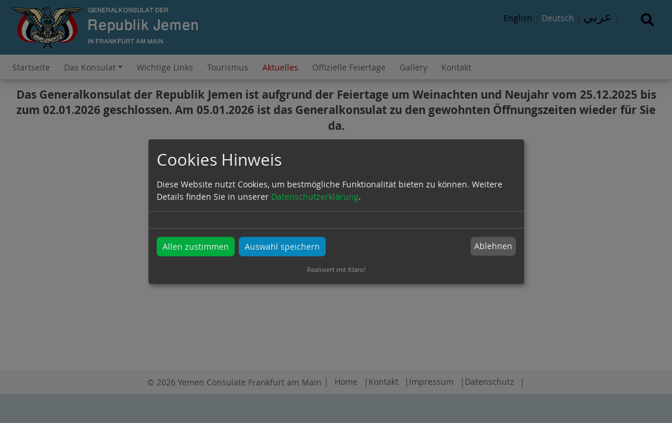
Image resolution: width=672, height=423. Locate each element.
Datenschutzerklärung (315, 196)
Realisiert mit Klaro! (336, 269)
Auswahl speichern (282, 246)
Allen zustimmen (196, 246)
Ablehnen (493, 246)
